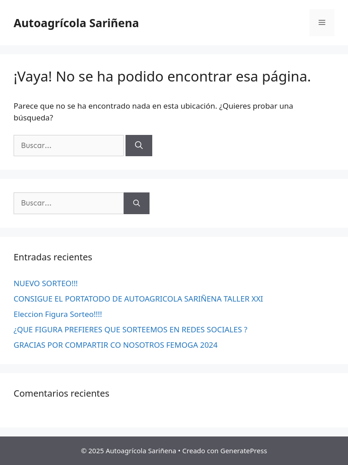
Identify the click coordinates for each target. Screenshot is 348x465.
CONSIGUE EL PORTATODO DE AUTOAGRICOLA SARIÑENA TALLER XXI (138, 298)
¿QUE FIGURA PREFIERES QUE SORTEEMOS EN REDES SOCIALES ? (130, 329)
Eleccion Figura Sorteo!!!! (58, 314)
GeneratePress (243, 450)
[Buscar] (139, 146)
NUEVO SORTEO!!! (46, 283)
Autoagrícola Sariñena (76, 22)
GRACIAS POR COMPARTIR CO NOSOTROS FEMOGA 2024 (116, 345)
